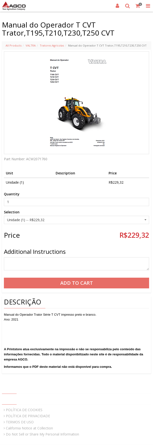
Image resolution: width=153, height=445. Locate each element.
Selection (12, 212)
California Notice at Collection (29, 428)
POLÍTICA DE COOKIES (24, 409)
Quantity (12, 194)
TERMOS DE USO (20, 422)
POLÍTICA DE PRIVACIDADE (28, 416)
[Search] (127, 6)
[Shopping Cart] (138, 6)
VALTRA (31, 45)
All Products (13, 45)
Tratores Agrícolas (52, 45)
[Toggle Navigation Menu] (148, 6)
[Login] (117, 6)
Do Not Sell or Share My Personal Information (42, 434)
